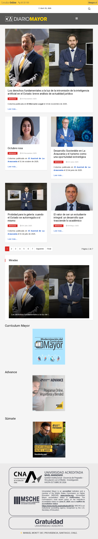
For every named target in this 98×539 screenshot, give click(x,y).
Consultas (8, 2)
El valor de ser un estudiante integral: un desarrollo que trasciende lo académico (70, 218)
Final (49, 249)
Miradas (12, 99)
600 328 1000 (24, 2)
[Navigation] (77, 18)
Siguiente (40, 249)
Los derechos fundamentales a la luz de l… (30, 314)
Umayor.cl (92, 2)
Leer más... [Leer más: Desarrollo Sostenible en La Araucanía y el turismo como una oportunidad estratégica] (58, 175)
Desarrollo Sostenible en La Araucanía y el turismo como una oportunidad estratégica (70, 154)
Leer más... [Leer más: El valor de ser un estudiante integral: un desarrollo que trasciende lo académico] (58, 231)
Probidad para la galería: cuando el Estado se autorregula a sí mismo (26, 218)
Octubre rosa (15, 148)
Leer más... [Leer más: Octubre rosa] (12, 166)
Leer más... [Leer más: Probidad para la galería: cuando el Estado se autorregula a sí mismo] (12, 239)
